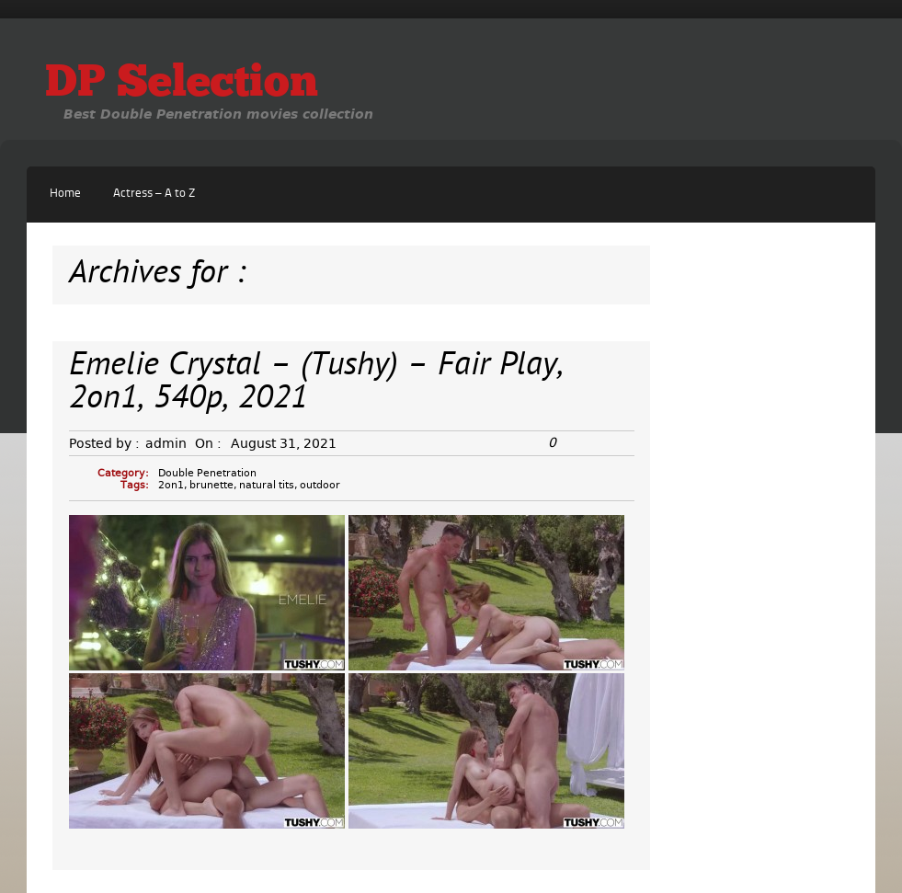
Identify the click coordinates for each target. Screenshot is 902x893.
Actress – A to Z (154, 194)
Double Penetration (207, 473)
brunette (211, 485)
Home (65, 194)
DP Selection (181, 85)
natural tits (266, 485)
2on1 (171, 485)
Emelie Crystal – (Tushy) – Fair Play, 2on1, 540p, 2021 (316, 383)
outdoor (320, 485)
